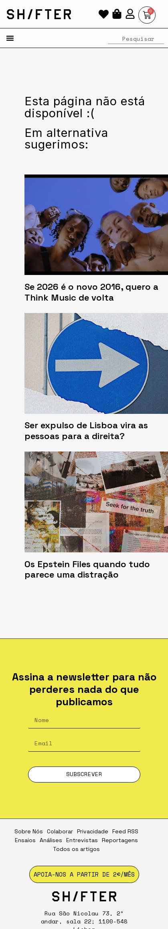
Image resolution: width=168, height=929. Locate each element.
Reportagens (120, 840)
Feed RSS (125, 831)
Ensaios (25, 840)
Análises (51, 840)
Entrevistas (82, 840)
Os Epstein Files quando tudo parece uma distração (87, 569)
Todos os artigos (76, 849)
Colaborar (60, 831)
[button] (10, 38)
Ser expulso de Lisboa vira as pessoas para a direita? (86, 430)
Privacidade (92, 831)
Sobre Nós (28, 831)
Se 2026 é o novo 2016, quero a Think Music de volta (91, 292)
